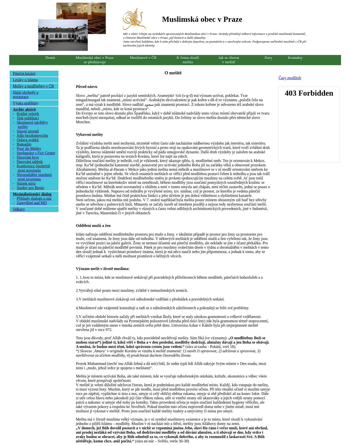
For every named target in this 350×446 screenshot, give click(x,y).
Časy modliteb (290, 78)
